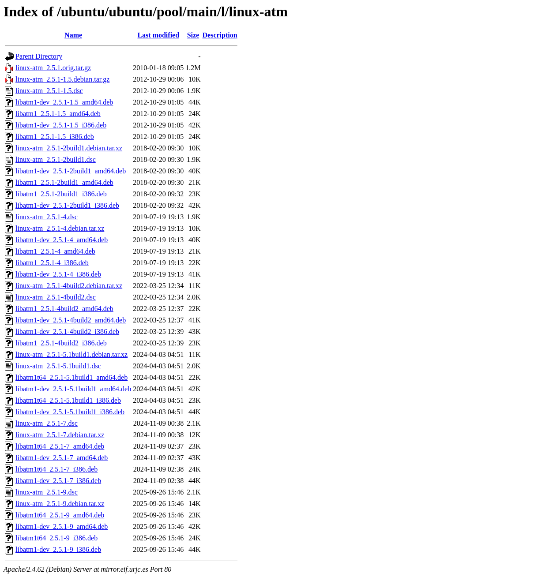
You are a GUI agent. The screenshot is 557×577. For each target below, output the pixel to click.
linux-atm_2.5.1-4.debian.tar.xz (59, 228)
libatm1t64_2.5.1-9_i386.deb (56, 538)
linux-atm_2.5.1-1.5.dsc (49, 90)
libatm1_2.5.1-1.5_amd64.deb (58, 113)
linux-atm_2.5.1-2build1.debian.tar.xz (68, 148)
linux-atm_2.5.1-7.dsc (46, 423)
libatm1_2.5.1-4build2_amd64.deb (64, 308)
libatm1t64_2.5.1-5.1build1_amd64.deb (71, 377)
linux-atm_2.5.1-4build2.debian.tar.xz (68, 285)
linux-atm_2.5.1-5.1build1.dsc (58, 366)
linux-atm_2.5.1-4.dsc (46, 217)
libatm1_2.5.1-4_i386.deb (52, 262)
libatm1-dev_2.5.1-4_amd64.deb (61, 240)
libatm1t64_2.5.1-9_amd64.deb (59, 515)
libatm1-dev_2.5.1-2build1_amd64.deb (70, 171)
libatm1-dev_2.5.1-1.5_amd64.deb (64, 102)
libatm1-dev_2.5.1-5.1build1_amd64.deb (73, 389)
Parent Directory (38, 56)
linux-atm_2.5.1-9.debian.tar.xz (59, 503)
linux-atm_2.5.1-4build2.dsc (55, 297)
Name (73, 35)
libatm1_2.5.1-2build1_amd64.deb (64, 182)
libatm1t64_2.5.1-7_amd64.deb (59, 446)
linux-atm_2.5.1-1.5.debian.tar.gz (62, 79)
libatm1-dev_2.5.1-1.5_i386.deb (60, 125)
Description (220, 35)
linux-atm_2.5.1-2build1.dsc (55, 159)
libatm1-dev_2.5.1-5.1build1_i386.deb (69, 412)
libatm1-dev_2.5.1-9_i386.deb (58, 549)
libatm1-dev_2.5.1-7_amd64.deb (61, 457)
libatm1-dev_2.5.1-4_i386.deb (58, 274)
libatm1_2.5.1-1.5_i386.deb (54, 136)
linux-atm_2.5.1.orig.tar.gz (53, 67)
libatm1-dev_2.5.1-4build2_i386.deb (67, 331)
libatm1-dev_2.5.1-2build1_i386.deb (67, 205)
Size (193, 35)
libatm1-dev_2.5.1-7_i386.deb (58, 480)
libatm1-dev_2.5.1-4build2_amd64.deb (70, 320)
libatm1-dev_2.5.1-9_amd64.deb (61, 526)
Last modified (158, 35)
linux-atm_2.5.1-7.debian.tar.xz (59, 434)
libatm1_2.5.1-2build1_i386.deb (61, 194)
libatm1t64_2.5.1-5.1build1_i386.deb (68, 400)
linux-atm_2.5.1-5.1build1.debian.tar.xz (71, 354)
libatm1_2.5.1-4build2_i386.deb (61, 343)
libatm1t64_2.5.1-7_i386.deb (56, 469)
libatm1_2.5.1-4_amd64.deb (55, 251)
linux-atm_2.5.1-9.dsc (46, 492)
